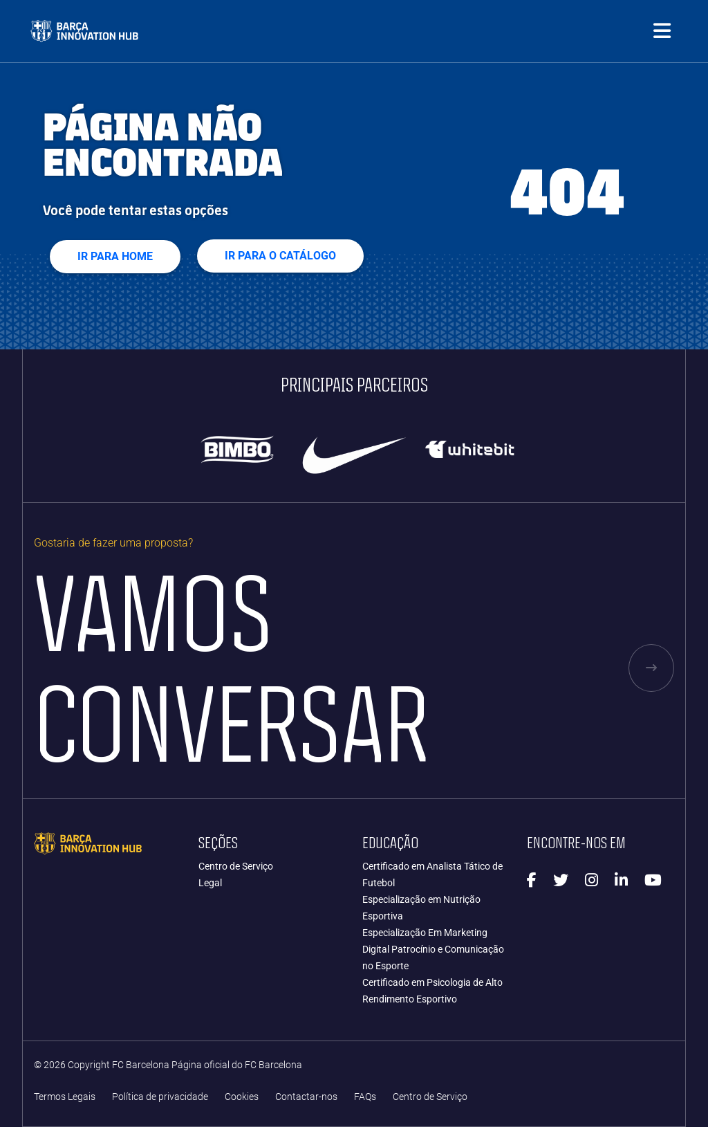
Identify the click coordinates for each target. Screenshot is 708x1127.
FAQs (365, 1097)
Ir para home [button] (115, 256)
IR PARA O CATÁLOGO (280, 255)
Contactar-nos (306, 1097)
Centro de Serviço (235, 866)
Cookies (242, 1097)
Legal (210, 882)
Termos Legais (64, 1097)
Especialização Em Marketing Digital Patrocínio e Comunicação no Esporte (433, 949)
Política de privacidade (160, 1097)
